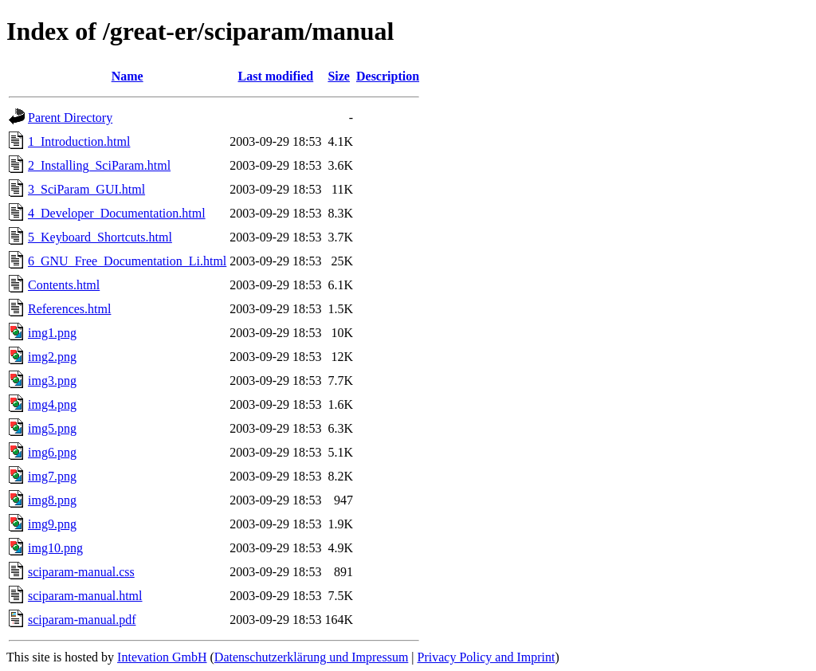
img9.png (52, 524)
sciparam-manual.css (81, 572)
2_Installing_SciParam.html (99, 165)
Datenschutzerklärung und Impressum (311, 657)
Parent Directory (70, 117)
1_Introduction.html (79, 141)
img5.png (52, 428)
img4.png (52, 404)
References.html (69, 309)
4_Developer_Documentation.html (117, 213)
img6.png (52, 452)
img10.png (55, 548)
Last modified (276, 76)
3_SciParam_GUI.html (86, 189)
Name (127, 76)
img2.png (52, 356)
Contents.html (64, 285)
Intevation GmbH (161, 657)
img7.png (52, 476)
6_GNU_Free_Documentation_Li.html (127, 261)
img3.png (52, 380)
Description (387, 76)
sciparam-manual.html (85, 595)
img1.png (52, 332)
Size (339, 76)
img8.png (52, 500)
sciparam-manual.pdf (82, 619)
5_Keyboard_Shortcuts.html (100, 237)
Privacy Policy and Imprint (486, 657)
